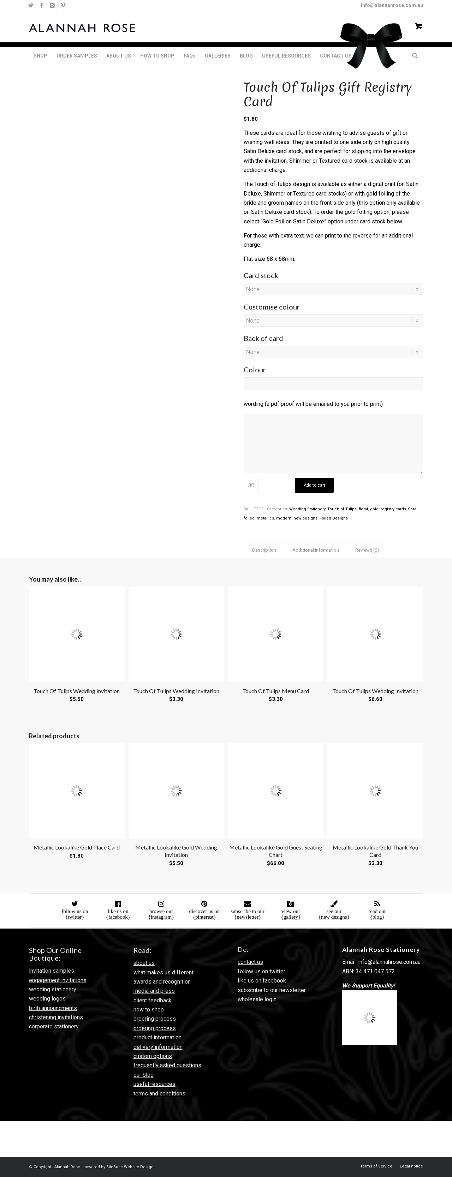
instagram (161, 917)
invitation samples (51, 970)
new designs (305, 518)
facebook (118, 917)
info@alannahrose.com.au (392, 5)
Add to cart (314, 485)
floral (363, 509)
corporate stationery (54, 1026)
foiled (249, 518)
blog (377, 917)
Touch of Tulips (342, 509)
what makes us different (163, 972)
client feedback (152, 1000)
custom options (152, 1056)
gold (374, 509)
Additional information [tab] (315, 550)
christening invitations (56, 1017)
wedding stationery (52, 989)
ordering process (154, 1018)
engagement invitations (58, 980)
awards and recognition (162, 981)
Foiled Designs (334, 518)
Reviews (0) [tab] (367, 550)
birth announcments (53, 1008)
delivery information (158, 1047)
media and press (154, 990)
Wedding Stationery (307, 509)
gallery (291, 917)
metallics (265, 518)
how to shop (148, 1009)
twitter (75, 917)
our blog (143, 1074)
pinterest (204, 917)
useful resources (154, 1084)
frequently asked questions (167, 1065)
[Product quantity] (251, 485)
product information (157, 1037)
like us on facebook (262, 980)
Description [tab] (264, 550)
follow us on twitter (261, 971)
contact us (250, 962)
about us (144, 963)
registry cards (393, 509)
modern (283, 518)
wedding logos (47, 998)
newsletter (247, 917)
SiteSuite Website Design (130, 1167)
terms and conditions (159, 1093)
